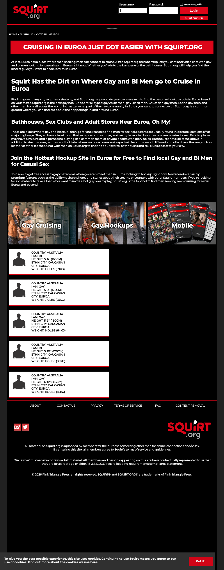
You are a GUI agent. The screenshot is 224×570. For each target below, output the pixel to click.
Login (194, 10)
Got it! (201, 561)
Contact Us (66, 490)
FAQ (158, 490)
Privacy (97, 490)
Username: (126, 4)
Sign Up (113, 66)
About (35, 490)
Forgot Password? (194, 18)
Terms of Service (128, 490)
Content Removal (190, 490)
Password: (156, 4)
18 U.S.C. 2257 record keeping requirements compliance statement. (135, 548)
